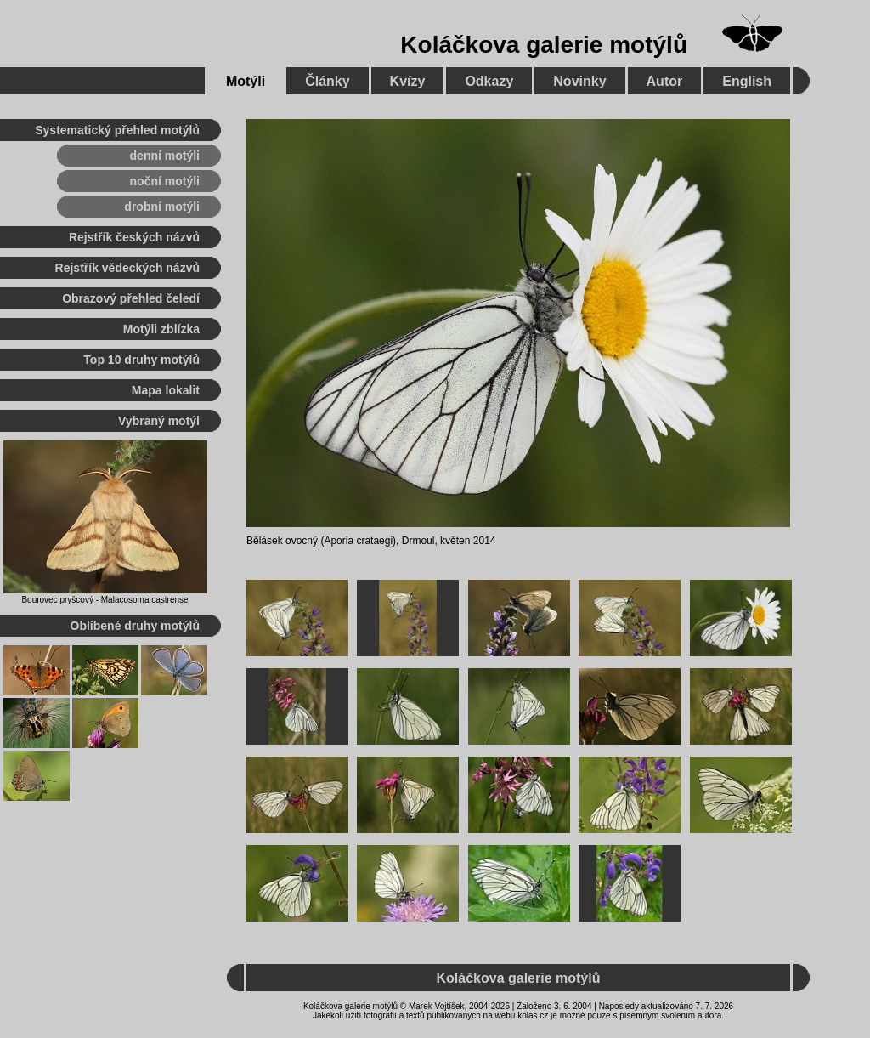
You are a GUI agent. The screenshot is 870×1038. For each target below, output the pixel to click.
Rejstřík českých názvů (134, 237)
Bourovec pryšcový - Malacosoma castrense (104, 599)
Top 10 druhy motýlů (141, 359)
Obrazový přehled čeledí (131, 298)
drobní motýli (162, 206)
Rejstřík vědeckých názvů (127, 268)
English (746, 81)
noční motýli (165, 181)
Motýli (245, 81)
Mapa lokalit (166, 390)
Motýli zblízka (161, 329)
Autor (665, 81)
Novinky (579, 81)
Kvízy (408, 81)
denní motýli (165, 155)
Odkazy (489, 81)
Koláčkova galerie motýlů (543, 44)
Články (327, 81)
